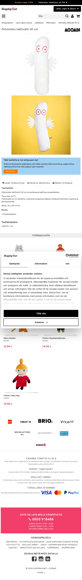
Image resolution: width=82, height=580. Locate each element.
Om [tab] (67, 263)
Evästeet (13, 548)
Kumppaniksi (53, 548)
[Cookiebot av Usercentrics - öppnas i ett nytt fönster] (66, 256)
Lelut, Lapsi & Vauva (24, 23)
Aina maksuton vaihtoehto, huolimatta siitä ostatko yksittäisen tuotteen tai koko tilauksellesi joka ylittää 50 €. (41, 461)
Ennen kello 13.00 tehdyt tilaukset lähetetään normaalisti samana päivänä (41, 470)
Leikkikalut (39, 23)
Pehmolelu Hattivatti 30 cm (68, 23)
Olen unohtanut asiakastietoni (62, 542)
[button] (78, 16)
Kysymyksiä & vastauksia (32, 542)
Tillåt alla (41, 313)
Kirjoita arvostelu (38, 183)
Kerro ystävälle (62, 183)
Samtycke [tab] (14, 263)
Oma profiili (12, 542)
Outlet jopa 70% (24, 2)
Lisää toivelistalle (13, 183)
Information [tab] (41, 263)
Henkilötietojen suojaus (32, 548)
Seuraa (10, 171)
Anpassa (41, 322)
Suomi (41, 573)
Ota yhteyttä (13, 545)
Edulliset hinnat (30, 545)
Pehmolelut (51, 23)
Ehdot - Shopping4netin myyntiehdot (59, 545)
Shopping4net (7, 23)
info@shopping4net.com (41, 529)
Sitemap (52, 568)
